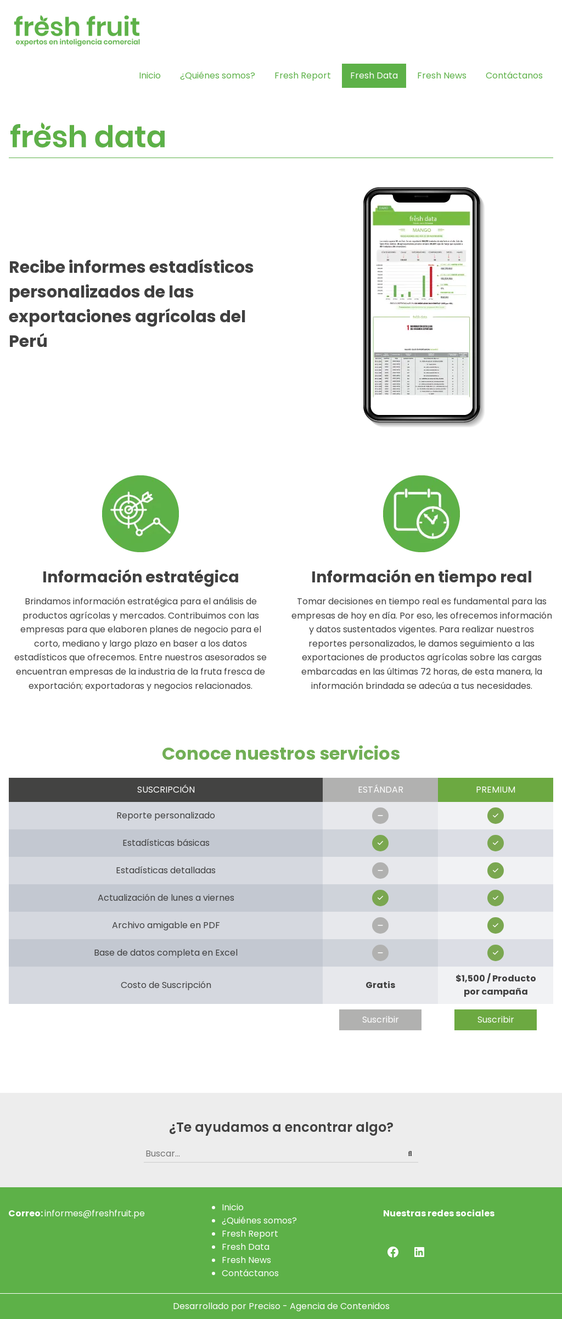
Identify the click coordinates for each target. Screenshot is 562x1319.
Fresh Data (374, 75)
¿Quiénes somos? (217, 75)
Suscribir (380, 1019)
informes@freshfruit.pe (94, 1213)
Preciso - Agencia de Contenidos (319, 1306)
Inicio (150, 75)
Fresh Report (302, 75)
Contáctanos (514, 75)
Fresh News (442, 75)
